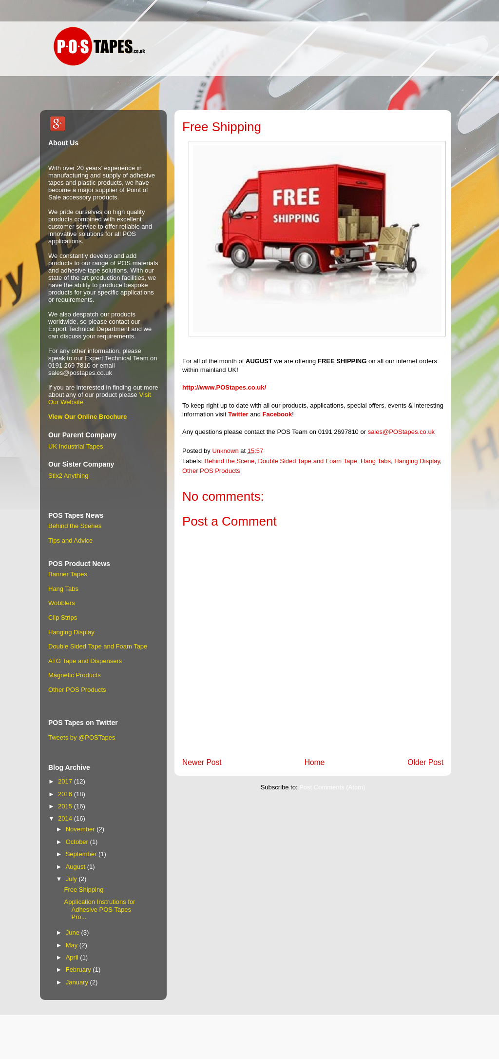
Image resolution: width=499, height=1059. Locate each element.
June (73, 932)
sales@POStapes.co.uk (401, 431)
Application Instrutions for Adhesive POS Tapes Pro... (99, 909)
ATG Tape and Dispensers (85, 661)
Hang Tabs (376, 461)
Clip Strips (62, 617)
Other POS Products (211, 470)
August (76, 866)
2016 (66, 794)
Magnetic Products (74, 675)
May (72, 945)
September (82, 854)
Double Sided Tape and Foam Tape (307, 461)
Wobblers (61, 603)
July (72, 878)
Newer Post (202, 762)
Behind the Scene (230, 461)
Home (315, 762)
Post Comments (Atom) (332, 787)
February (79, 969)
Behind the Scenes (74, 526)
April (73, 957)
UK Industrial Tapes (75, 446)
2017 (66, 781)
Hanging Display (417, 461)
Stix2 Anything (68, 475)
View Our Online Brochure (87, 416)
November (81, 829)
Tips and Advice (70, 540)
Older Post (425, 762)
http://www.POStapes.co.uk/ (224, 387)
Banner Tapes (67, 574)
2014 (66, 818)
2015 (66, 806)
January (78, 982)
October (78, 841)
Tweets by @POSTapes (81, 737)
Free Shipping (83, 889)
